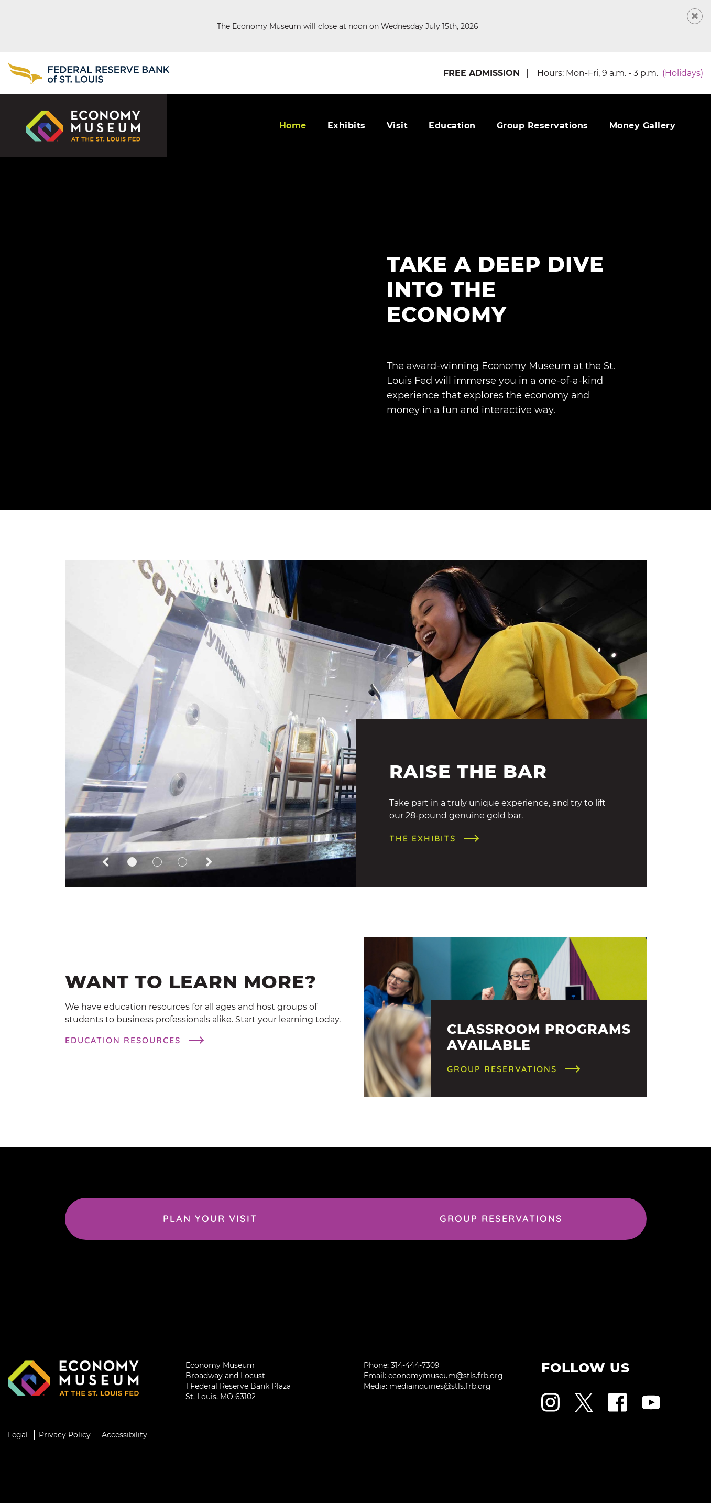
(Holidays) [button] (682, 73)
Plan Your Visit (210, 1219)
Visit (397, 126)
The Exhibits (422, 838)
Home (293, 126)
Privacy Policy (65, 1435)
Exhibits (346, 126)
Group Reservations (542, 126)
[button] (105, 863)
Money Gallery (642, 126)
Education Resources (123, 1040)
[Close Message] (695, 16)
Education (452, 126)
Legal (18, 1435)
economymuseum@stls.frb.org (445, 1375)
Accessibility (124, 1435)
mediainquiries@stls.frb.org (440, 1386)
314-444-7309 (415, 1365)
